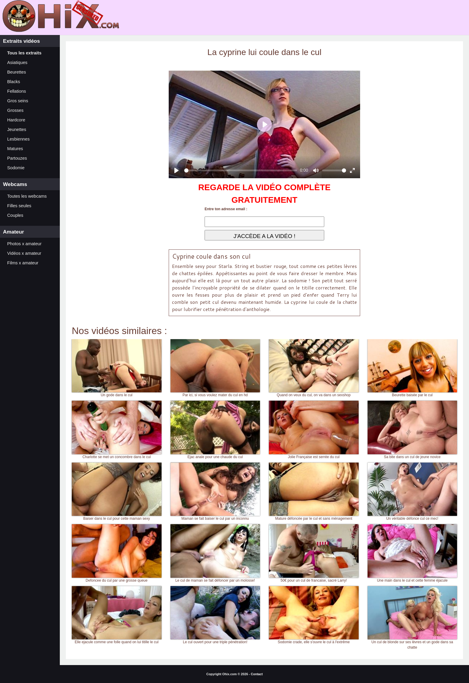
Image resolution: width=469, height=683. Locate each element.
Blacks (13, 81)
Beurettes (16, 72)
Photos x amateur (24, 243)
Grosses (15, 110)
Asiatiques (17, 62)
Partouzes (17, 158)
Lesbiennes (18, 139)
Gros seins (17, 100)
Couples (15, 215)
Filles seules (19, 205)
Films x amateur (22, 262)
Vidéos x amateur (24, 253)
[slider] (240, 170)
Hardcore (16, 120)
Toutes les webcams (27, 196)
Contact (257, 674)
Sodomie (16, 167)
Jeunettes (16, 129)
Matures (15, 148)
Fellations (16, 91)
